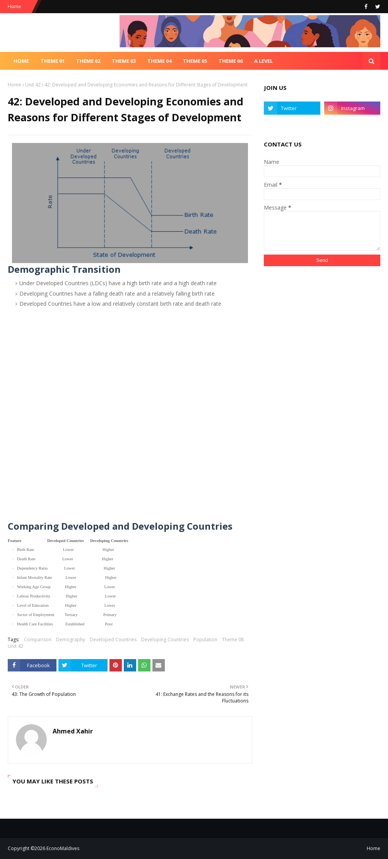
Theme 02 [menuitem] (88, 60)
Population (205, 639)
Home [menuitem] (21, 60)
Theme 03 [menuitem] (124, 60)
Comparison (37, 639)
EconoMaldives (62, 848)
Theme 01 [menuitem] (53, 60)
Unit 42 (33, 84)
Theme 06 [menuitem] (231, 60)
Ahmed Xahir (73, 731)
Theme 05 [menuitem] (195, 60)
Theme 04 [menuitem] (159, 60)
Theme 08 (233, 639)
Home (14, 6)
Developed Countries (113, 639)
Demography (70, 639)
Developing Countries (165, 639)
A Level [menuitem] (263, 60)
